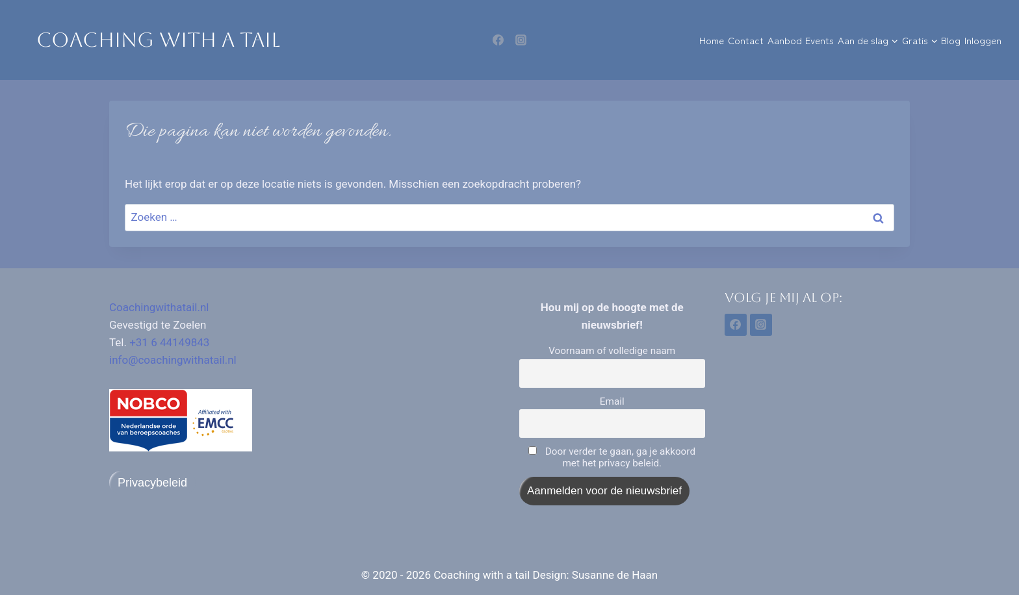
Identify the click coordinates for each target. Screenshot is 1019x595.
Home (711, 40)
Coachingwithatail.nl (159, 307)
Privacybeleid (152, 482)
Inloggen (982, 40)
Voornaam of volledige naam (611, 351)
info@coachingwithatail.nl (173, 359)
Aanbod (784, 40)
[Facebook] (498, 40)
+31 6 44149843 (169, 342)
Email (612, 401)
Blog (951, 40)
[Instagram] (521, 40)
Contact (746, 40)
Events (819, 40)
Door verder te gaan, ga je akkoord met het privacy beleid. (611, 457)
